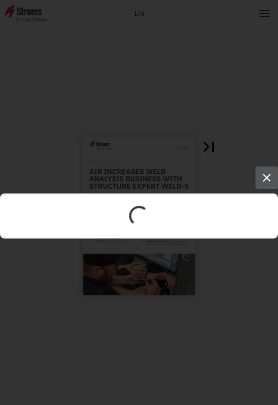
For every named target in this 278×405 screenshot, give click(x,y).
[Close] (266, 177)
